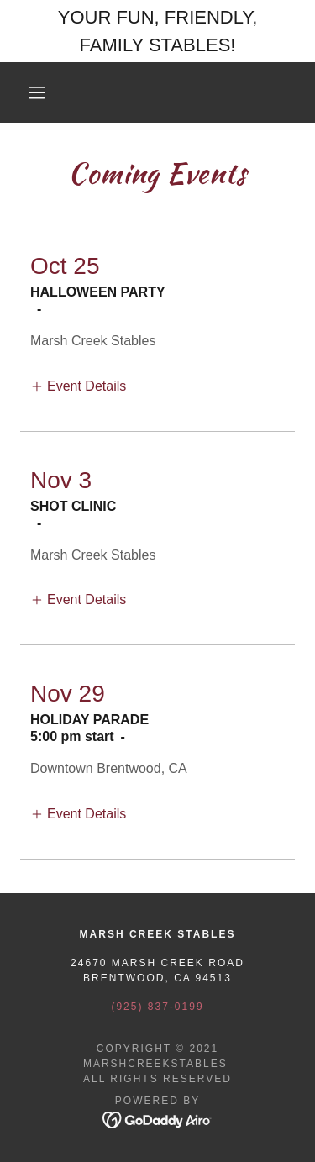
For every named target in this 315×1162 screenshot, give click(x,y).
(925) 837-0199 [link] (157, 1006)
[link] (157, 1119)
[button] (37, 92)
